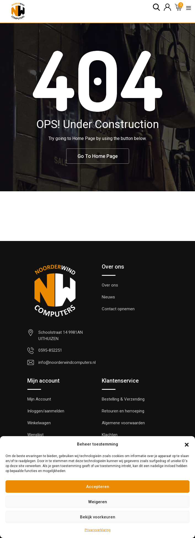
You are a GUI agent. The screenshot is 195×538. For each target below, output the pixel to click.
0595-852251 (50, 350)
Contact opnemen (118, 308)
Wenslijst (35, 434)
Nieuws (108, 297)
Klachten (109, 434)
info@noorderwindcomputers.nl (67, 362)
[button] (186, 444)
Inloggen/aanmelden (45, 411)
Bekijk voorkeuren (97, 517)
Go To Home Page (98, 156)
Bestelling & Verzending (123, 399)
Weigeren (97, 501)
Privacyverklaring (98, 530)
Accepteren (97, 486)
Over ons (110, 285)
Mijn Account (39, 399)
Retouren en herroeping (123, 411)
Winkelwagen (39, 422)
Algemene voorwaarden (123, 422)
